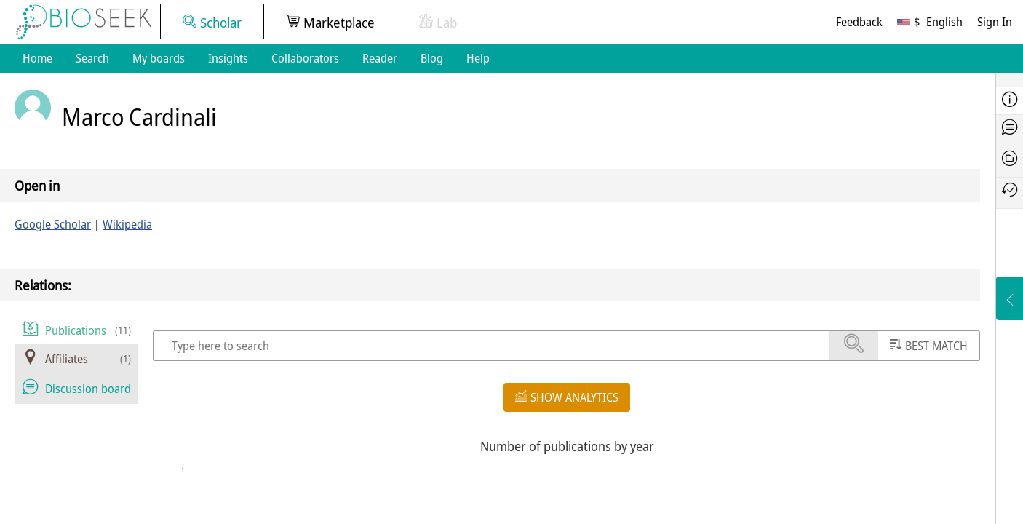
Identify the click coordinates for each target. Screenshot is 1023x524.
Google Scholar (53, 224)
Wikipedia (127, 224)
